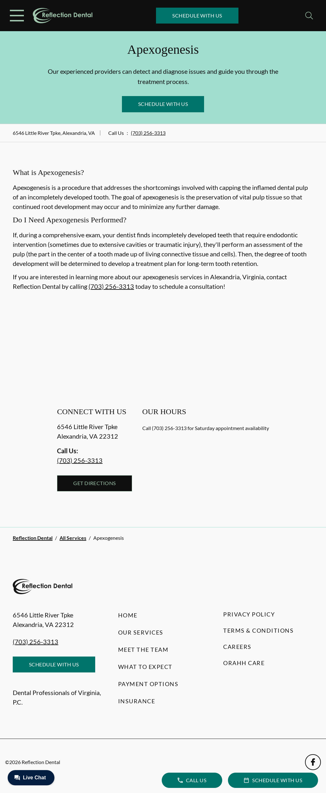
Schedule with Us (197, 15)
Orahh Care (244, 662)
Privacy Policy (249, 614)
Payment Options (148, 683)
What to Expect (145, 666)
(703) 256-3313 (148, 133)
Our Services (140, 632)
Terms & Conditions (258, 630)
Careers (237, 646)
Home (128, 615)
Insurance (136, 701)
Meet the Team (143, 649)
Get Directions (94, 483)
